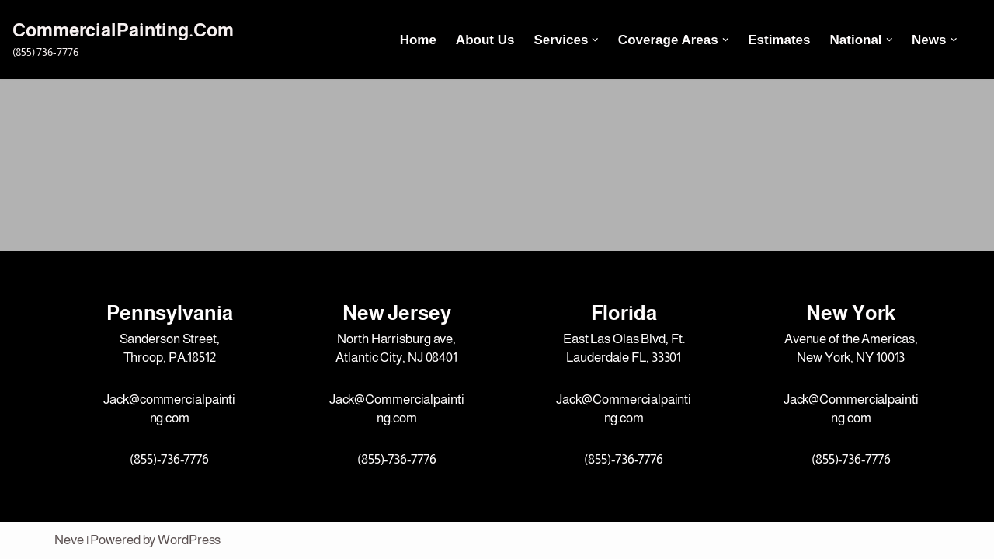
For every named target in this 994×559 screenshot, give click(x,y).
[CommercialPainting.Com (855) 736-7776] (123, 39)
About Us (485, 40)
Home (418, 40)
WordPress (189, 540)
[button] (595, 39)
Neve (69, 540)
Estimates (779, 40)
